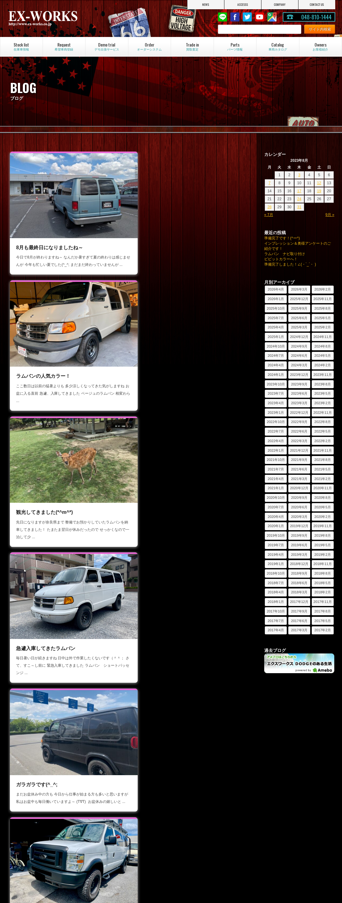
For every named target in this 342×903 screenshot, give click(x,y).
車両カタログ (192, 826)
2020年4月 (276, 517)
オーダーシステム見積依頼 (38, 834)
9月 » (329, 215)
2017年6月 (299, 621)
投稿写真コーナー (277, 842)
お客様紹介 (272, 826)
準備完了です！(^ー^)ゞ (283, 238)
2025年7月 (276, 318)
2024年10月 (276, 346)
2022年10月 (276, 422)
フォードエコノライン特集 (120, 826)
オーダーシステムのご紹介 (38, 826)
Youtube (259, 17)
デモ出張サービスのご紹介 (285, 775)
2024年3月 (299, 365)
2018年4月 (276, 592)
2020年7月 (276, 507)
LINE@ (222, 17)
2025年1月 (276, 337)
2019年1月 (276, 564)
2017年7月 (276, 621)
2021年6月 (299, 469)
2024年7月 (276, 355)
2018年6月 (299, 583)
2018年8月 (323, 573)
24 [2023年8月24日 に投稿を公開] (299, 199)
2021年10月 (276, 460)
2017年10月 (276, 611)
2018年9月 (299, 573)
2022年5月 (323, 431)
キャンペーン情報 (113, 783)
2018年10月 (276, 573)
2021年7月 (276, 469)
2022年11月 (322, 412)
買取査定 (188, 808)
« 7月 (268, 215)
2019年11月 (322, 526)
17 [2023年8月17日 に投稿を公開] (299, 191)
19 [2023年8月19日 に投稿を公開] (319, 191)
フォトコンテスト (277, 859)
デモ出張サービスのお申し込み (289, 791)
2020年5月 (323, 507)
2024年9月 (299, 346)
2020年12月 (299, 488)
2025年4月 (276, 327)
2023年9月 (299, 384)
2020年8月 (323, 497)
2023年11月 (322, 374)
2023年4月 (276, 403)
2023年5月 (323, 393)
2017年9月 (299, 611)
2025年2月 (323, 327)
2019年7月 (276, 545)
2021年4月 (276, 479)
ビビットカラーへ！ (281, 259)
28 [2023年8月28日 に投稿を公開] (269, 207)
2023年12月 (299, 374)
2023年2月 (323, 403)
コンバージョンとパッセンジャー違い (210, 853)
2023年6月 (299, 393)
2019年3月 (299, 554)
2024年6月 (299, 355)
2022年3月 (299, 441)
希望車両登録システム (199, 800)
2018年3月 (299, 592)
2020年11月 (322, 488)
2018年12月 (299, 564)
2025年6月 (299, 318)
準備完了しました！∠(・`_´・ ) (290, 264)
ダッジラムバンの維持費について (208, 864)
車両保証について (195, 791)
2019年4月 (276, 554)
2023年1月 (276, 412)
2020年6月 (299, 507)
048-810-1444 (316, 17)
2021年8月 (323, 460)
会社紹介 (23, 783)
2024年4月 (276, 365)
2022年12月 (299, 412)
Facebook (235, 17)
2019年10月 (276, 535)
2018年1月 (276, 602)
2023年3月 (299, 403)
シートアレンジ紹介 (197, 834)
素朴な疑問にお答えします (203, 842)
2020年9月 (299, 497)
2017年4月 (276, 630)
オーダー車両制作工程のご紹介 (42, 851)
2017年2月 (323, 630)
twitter (247, 17)
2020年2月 (323, 517)
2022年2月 (323, 441)
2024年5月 (323, 355)
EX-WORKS (56, 18)
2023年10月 (276, 384)
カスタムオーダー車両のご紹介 (42, 842)
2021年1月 (276, 488)
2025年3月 (299, 327)
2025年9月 (299, 308)
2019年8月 (323, 535)
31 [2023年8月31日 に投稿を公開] (299, 207)
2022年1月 (276, 450)
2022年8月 (323, 422)
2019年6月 (299, 545)
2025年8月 (323, 308)
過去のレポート (276, 783)
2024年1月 (276, 374)
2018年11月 (322, 564)
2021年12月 (299, 450)
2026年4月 (276, 289)
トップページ (27, 775)
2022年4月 (276, 441)
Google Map (272, 17)
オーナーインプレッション (285, 834)
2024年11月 (322, 337)
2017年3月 (299, 630)
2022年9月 (299, 422)
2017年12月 (299, 602)
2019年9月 (299, 535)
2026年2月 (323, 289)
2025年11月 (322, 299)
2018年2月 (323, 592)
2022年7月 (276, 431)
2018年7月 (276, 583)
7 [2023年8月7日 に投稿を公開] (270, 183)
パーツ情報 (190, 783)
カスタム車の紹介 (113, 834)
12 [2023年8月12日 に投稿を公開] (319, 183)
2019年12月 (299, 526)
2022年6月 (299, 431)
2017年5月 (323, 621)
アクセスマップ (29, 791)
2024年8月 (323, 346)
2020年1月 (276, 526)
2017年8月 (323, 611)
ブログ (104, 791)
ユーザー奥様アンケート (283, 851)
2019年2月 (323, 554)
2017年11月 (322, 602)
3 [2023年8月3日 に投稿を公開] (299, 175)
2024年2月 (323, 365)
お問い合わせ (27, 800)
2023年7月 (276, 393)
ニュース (105, 775)
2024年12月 (299, 337)
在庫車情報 (190, 775)
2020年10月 (276, 497)
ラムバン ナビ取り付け (284, 254)
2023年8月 (323, 384)
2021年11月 (322, 450)
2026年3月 (299, 289)
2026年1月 (276, 299)
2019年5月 (323, 545)
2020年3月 (299, 517)
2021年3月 (299, 479)
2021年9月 (299, 460)
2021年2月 (323, 479)
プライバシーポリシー (34, 808)
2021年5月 (323, 469)
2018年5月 (323, 583)
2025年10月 (276, 308)
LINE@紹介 (108, 800)
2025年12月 (299, 299)
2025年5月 (323, 318)
